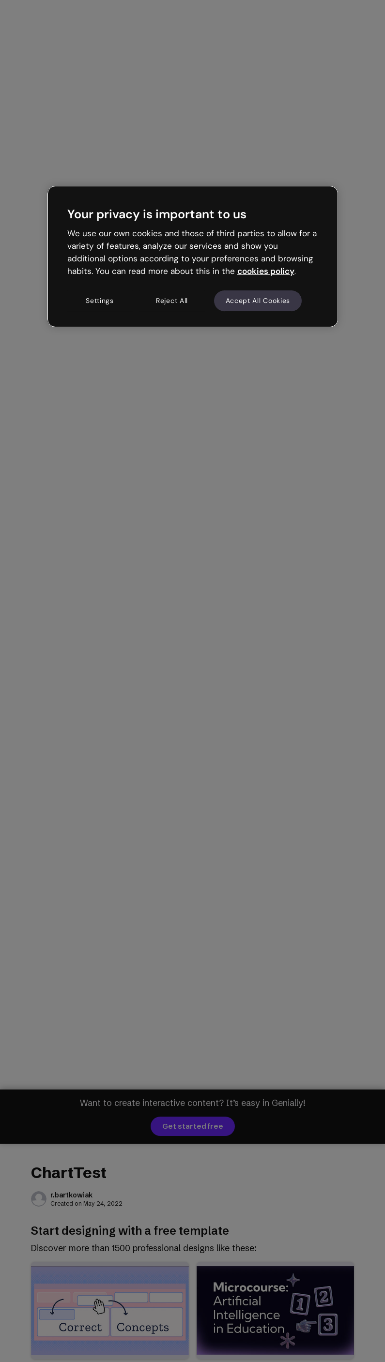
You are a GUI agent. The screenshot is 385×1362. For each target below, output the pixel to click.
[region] (192, 256)
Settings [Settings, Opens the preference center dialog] (100, 300)
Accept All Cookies (258, 300)
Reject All (172, 300)
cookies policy (265, 271)
